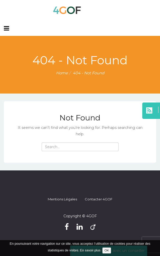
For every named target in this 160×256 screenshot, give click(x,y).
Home (62, 72)
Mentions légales (62, 199)
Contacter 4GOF (98, 199)
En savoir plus (90, 250)
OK (107, 250)
